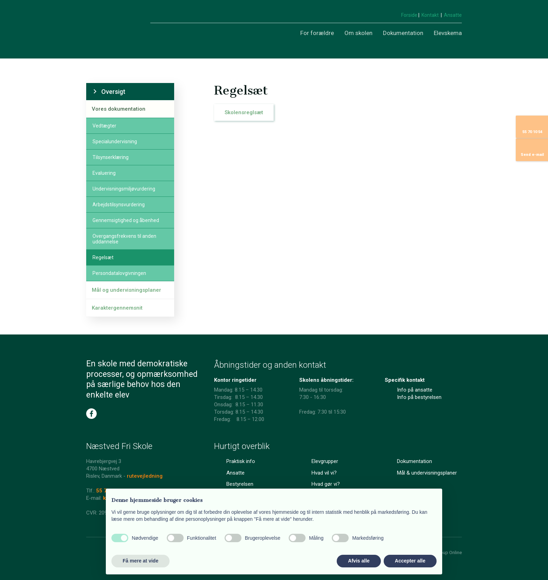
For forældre (317, 32)
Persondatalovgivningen (119, 273)
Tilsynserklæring (111, 157)
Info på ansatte (414, 390)
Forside (409, 15)
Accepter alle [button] (410, 561)
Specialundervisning (115, 141)
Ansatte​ (235, 473)
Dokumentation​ (414, 461)
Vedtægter (104, 126)
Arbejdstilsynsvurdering (119, 204)
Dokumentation (403, 32)
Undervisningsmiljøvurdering (124, 189)
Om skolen (358, 32)
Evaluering (104, 173)
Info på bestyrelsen (419, 397)
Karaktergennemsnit (117, 308)
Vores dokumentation (118, 109)
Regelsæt (103, 257)
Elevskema (448, 32)
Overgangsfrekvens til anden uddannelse (124, 238)
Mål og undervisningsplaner (126, 290)
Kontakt (430, 15)
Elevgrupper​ (324, 461)
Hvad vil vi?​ (324, 473)
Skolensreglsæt (244, 112)
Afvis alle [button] (358, 561)
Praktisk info (240, 461)
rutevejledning (145, 476)
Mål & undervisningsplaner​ (427, 473)
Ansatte (453, 15)
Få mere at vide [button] (140, 561)
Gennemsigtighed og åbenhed (126, 220)
